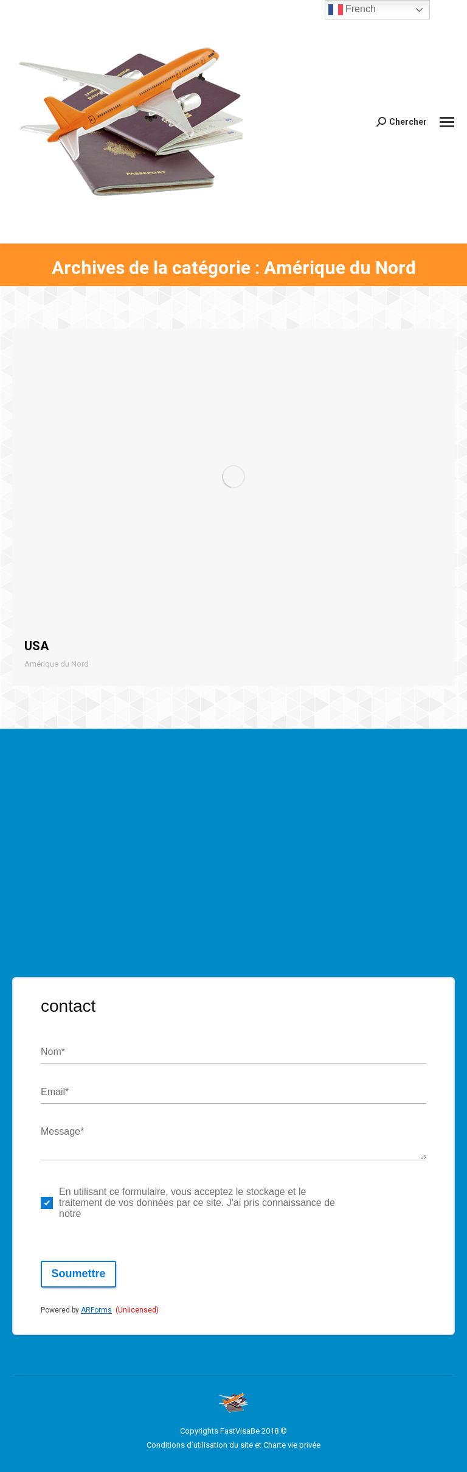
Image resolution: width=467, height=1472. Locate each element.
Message (62, 1132)
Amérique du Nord (56, 663)
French (352, 9)
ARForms (96, 1310)
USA (36, 646)
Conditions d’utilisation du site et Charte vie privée (233, 1444)
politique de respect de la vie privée (376, 1202)
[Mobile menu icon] (447, 122)
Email (55, 1092)
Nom (53, 1052)
